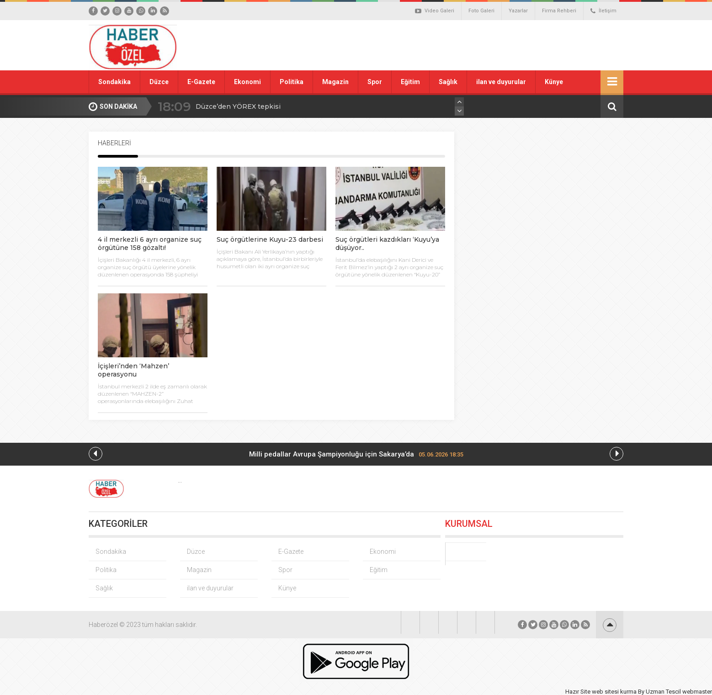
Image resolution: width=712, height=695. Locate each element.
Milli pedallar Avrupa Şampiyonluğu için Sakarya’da (356, 454)
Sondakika (114, 81)
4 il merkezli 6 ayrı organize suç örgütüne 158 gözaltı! (150, 243)
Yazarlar (518, 11)
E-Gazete (201, 81)
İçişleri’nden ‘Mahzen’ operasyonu (133, 370)
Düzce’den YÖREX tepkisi (238, 106)
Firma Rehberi (559, 11)
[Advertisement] (459, 45)
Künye (554, 81)
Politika (291, 81)
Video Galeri (434, 11)
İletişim (603, 11)
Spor (374, 81)
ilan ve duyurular (501, 81)
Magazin (335, 81)
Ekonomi (247, 81)
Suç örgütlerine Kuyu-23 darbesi (270, 239)
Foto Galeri (481, 11)
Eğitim (410, 81)
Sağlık (448, 81)
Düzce (159, 81)
